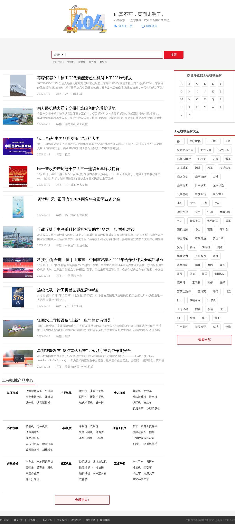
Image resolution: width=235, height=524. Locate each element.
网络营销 (90, 520)
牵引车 (148, 467)
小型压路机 (86, 438)
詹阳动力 (219, 273)
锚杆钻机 (84, 473)
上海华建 (182, 309)
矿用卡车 (138, 408)
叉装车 (148, 390)
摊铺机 (103, 62)
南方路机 (70, 124)
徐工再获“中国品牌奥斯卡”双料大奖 (68, 138)
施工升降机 (32, 479)
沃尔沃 (211, 300)
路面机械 (82, 124)
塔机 (50, 467)
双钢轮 (94, 426)
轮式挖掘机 (86, 402)
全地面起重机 (45, 461)
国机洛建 (182, 229)
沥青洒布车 (32, 432)
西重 (210, 229)
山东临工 (182, 185)
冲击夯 (100, 432)
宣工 (217, 318)
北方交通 (206, 150)
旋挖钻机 (84, 461)
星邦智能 (70, 366)
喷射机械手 (150, 443)
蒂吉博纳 (182, 238)
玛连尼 (202, 158)
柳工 (210, 167)
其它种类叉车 (141, 479)
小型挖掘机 (97, 390)
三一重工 (70, 184)
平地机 (49, 390)
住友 (217, 203)
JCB (227, 141)
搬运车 (150, 461)
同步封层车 (32, 443)
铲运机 (137, 402)
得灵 (180, 273)
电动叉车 (138, 461)
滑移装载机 (139, 396)
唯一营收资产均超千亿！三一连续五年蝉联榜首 (78, 169)
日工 (180, 300)
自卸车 (148, 402)
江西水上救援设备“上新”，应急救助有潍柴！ (76, 320)
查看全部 (204, 339)
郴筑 (198, 309)
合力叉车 (223, 150)
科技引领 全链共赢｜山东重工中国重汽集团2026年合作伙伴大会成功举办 (100, 260)
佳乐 (222, 282)
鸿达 (220, 247)
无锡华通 (218, 185)
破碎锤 (100, 402)
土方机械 (82, 184)
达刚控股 (182, 212)
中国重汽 (70, 275)
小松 (180, 203)
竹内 (180, 220)
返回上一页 (125, 26)
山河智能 (200, 176)
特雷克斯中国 (185, 150)
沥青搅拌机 (43, 402)
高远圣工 (195, 220)
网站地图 (105, 520)
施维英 (202, 291)
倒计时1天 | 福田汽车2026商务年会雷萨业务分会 (78, 199)
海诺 (215, 291)
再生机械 (42, 426)
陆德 (192, 273)
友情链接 (76, 520)
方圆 (215, 158)
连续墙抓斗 (86, 467)
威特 (215, 326)
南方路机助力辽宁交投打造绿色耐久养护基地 (76, 108)
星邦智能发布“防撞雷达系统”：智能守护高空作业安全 (84, 350)
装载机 (81, 62)
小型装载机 (153, 408)
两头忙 (83, 396)
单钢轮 (83, 426)
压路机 (92, 62)
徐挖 (192, 203)
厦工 (204, 273)
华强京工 (212, 220)
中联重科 (70, 245)
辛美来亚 (200, 326)
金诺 (228, 326)
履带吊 (30, 467)
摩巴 (210, 265)
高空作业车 (32, 473)
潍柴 (67, 336)
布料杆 (137, 443)
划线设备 (47, 449)
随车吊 (41, 467)
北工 (222, 309)
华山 (198, 229)
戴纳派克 (195, 300)
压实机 (100, 438)
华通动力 (182, 256)
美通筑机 (225, 167)
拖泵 (152, 432)
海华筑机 (182, 265)
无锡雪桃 (182, 194)
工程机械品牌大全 (186, 131)
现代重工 (218, 194)
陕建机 (206, 247)
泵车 (135, 426)
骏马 (192, 247)
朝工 (180, 318)
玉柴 (204, 203)
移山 (204, 318)
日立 (228, 291)
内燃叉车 (149, 473)
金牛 (198, 212)
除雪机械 (47, 443)
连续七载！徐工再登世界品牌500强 (67, 290)
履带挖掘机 (97, 396)
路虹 (215, 256)
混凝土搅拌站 (149, 426)
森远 (210, 309)
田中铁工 (200, 185)
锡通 (198, 265)
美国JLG (218, 238)
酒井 (198, 167)
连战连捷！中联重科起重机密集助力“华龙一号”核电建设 (86, 229)
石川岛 (224, 229)
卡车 (79, 275)
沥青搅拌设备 (34, 390)
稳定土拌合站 (34, 396)
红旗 (192, 318)
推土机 (153, 396)
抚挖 (180, 247)
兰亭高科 (182, 326)
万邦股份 (200, 256)
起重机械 (76, 93)
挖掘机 (70, 62)
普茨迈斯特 (184, 291)
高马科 (181, 282)
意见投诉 (62, 520)
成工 (228, 220)
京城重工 (182, 167)
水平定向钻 (100, 473)
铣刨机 (30, 402)
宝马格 (196, 282)
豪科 (222, 265)
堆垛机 (137, 467)
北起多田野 (184, 158)
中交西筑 (200, 194)
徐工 (67, 93)
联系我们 (18, 520)
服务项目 (33, 520)
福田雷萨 (70, 215)
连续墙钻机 (100, 461)
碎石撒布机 (32, 449)
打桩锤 (100, 467)
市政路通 (200, 238)
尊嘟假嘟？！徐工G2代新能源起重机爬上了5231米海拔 (84, 78)
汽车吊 (30, 461)
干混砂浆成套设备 (144, 438)
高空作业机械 (85, 366)
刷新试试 (151, 26)
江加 (210, 212)
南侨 (210, 282)
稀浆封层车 (32, 438)
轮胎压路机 (86, 432)
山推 (215, 176)
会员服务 (47, 520)
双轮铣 (83, 479)
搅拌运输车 (139, 432)
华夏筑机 (225, 212)
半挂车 (137, 473)
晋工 (228, 158)
